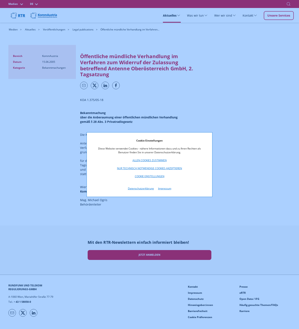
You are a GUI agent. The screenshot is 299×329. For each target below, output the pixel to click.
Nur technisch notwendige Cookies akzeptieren (149, 168)
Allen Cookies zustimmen (150, 160)
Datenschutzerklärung (141, 188)
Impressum (164, 188)
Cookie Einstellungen (149, 176)
